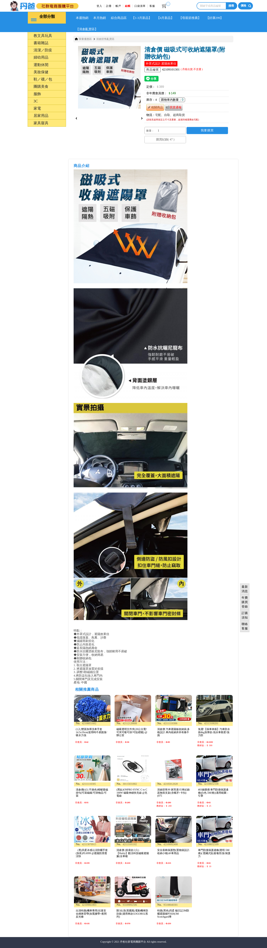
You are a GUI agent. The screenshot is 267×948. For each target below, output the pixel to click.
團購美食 (41, 86)
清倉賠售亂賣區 (105, 38)
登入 (99, 6)
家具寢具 (41, 123)
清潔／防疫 (43, 50)
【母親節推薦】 (190, 17)
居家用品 (41, 115)
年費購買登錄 (245, 602)
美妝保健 (41, 72)
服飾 (37, 94)
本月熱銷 (99, 17)
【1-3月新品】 (142, 17)
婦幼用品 (41, 57)
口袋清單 (140, 6)
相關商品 (155, 107)
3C (36, 101)
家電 (37, 108)
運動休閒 (41, 65)
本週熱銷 (82, 17)
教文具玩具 (43, 35)
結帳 (128, 6)
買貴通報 (174, 107)
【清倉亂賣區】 (87, 29)
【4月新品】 (165, 17)
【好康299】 (214, 17)
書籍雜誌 (41, 43)
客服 (152, 6)
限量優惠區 (85, 38)
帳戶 (118, 6)
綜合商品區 (119, 17)
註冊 (109, 6)
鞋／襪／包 (43, 79)
